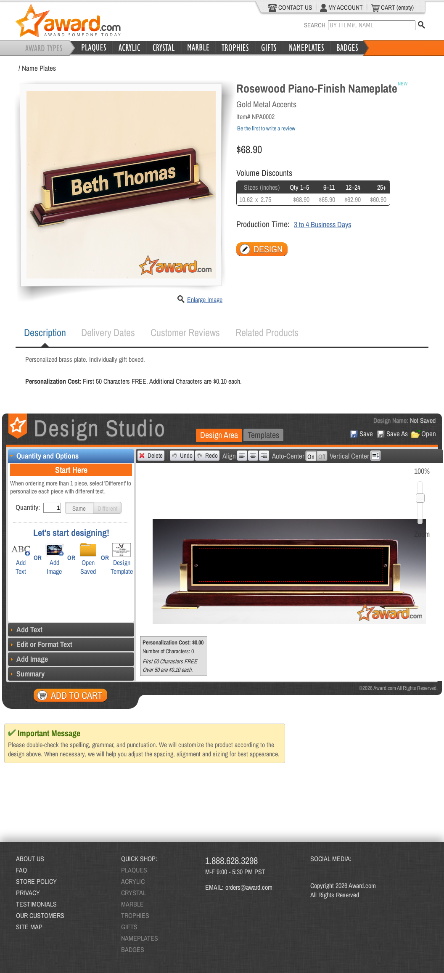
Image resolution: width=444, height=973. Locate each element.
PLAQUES (134, 870)
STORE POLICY (36, 881)
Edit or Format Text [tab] (40, 644)
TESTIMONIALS (36, 904)
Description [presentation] (45, 332)
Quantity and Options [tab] (43, 456)
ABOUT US (30, 858)
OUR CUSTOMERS (40, 915)
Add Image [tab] (28, 659)
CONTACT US (290, 7)
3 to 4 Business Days (322, 224)
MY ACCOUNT (341, 7)
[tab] (45, 332)
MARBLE (132, 904)
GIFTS (129, 926)
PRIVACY (28, 892)
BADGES (132, 949)
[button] (79, 508)
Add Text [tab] (25, 629)
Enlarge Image (204, 299)
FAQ (21, 870)
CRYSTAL (133, 892)
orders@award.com (248, 887)
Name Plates (39, 68)
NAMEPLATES (139, 938)
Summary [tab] (26, 673)
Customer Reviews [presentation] (185, 332)
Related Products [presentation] (267, 332)
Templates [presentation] (263, 434)
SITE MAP (29, 926)
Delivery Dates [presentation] (108, 332)
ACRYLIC (133, 881)
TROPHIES (135, 915)
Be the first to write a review (266, 128)
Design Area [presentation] (219, 434)
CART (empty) (392, 7)
